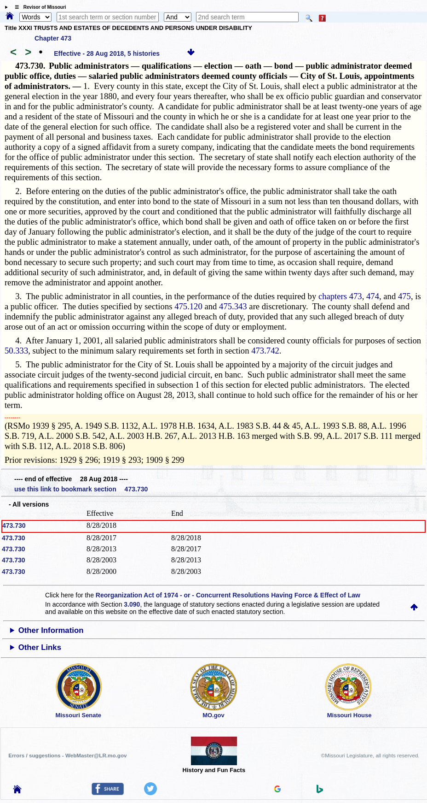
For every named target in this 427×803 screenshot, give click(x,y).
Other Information (51, 630)
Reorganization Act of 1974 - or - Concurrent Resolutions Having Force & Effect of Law (228, 595)
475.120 (188, 306)
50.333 (16, 350)
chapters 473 (340, 296)
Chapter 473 (53, 38)
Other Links (39, 647)
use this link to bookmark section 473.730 (81, 489)
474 (372, 296)
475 (404, 296)
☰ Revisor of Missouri (38, 7)
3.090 (132, 604)
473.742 (265, 350)
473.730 (14, 525)
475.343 (233, 306)
